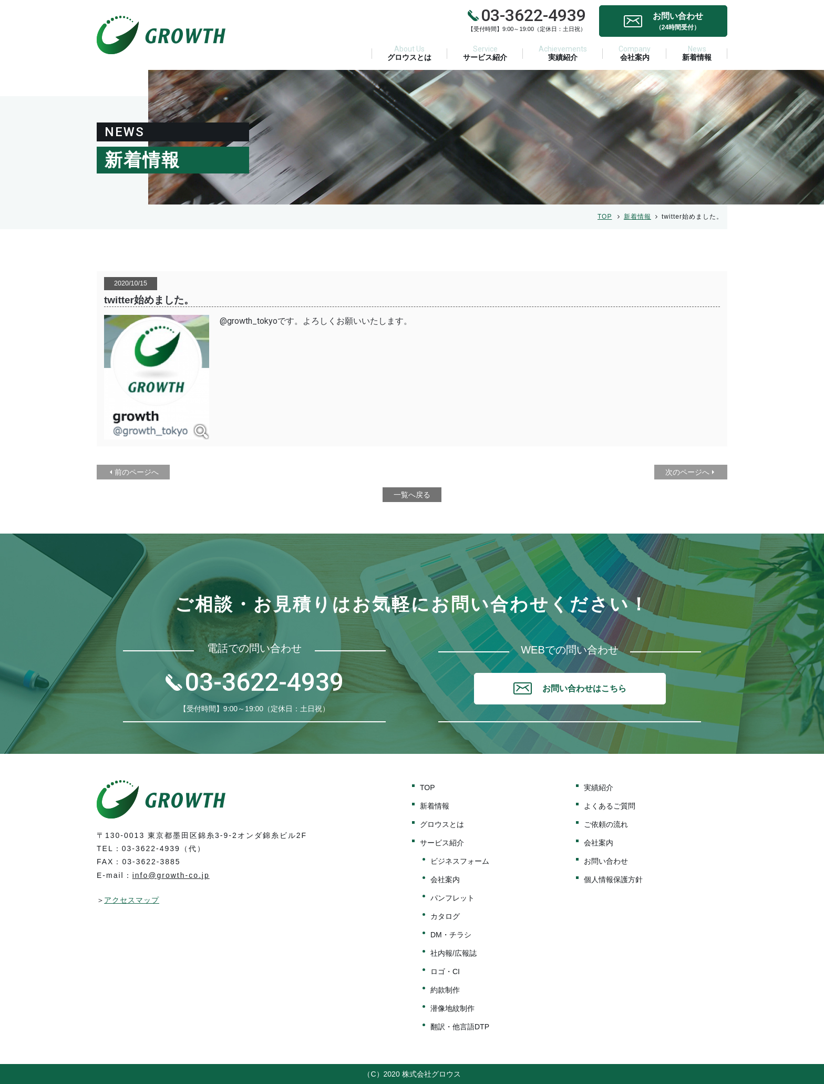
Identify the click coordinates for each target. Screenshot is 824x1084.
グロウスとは (409, 53)
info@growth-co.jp (171, 875)
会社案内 (635, 53)
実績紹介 (563, 53)
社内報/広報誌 (453, 953)
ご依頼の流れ (606, 824)
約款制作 (445, 990)
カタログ (445, 916)
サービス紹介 (485, 53)
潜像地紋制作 (452, 1008)
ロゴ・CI (445, 971)
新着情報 (697, 53)
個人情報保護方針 (613, 879)
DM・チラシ (450, 934)
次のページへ (687, 472)
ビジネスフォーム (459, 861)
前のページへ (137, 472)
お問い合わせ (606, 861)
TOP (605, 216)
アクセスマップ (131, 900)
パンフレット (452, 898)
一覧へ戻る (412, 494)
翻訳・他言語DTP (459, 1026)
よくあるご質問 (609, 806)
